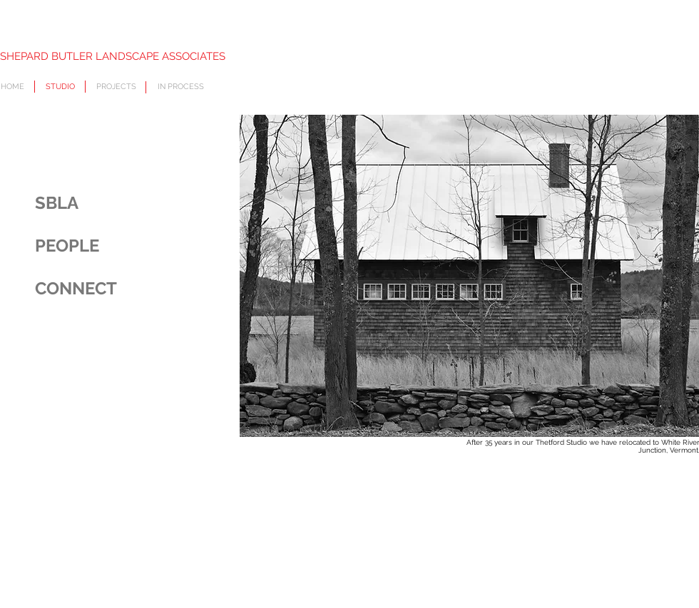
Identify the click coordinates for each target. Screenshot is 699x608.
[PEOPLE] (106, 246)
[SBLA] (106, 203)
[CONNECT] (106, 288)
